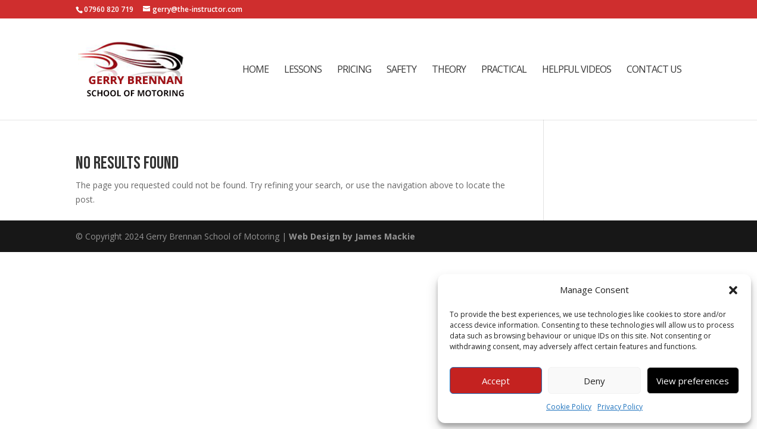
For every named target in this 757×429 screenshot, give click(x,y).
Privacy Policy (620, 407)
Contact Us (654, 70)
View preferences (692, 381)
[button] (733, 290)
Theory (449, 70)
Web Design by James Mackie (352, 236)
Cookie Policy (568, 407)
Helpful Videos (576, 70)
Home (255, 70)
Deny (594, 381)
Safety (401, 70)
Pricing (354, 70)
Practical (504, 70)
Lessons (303, 70)
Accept (496, 381)
